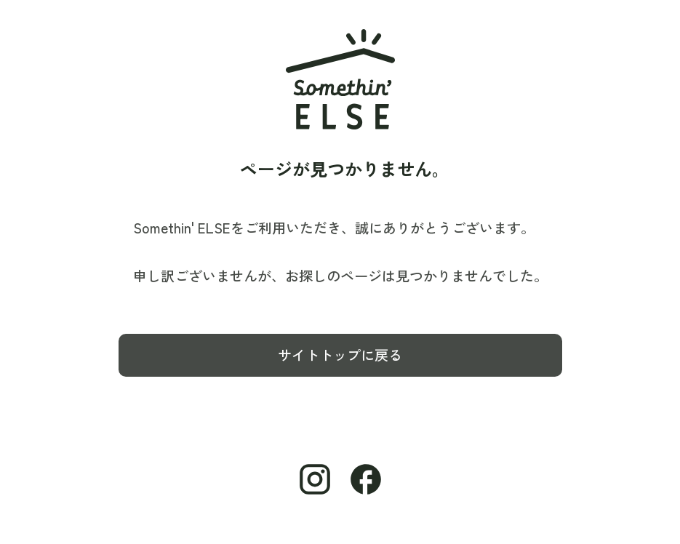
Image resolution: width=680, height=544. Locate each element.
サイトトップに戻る (340, 355)
